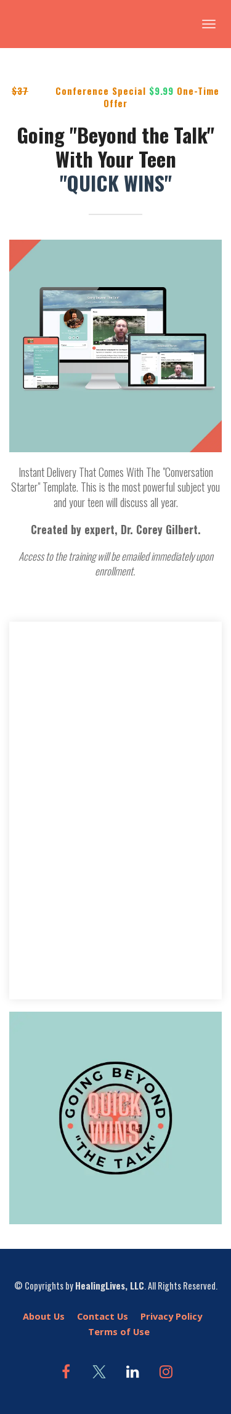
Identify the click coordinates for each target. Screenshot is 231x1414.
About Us (44, 1316)
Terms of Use (119, 1332)
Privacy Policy (171, 1316)
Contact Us (102, 1316)
